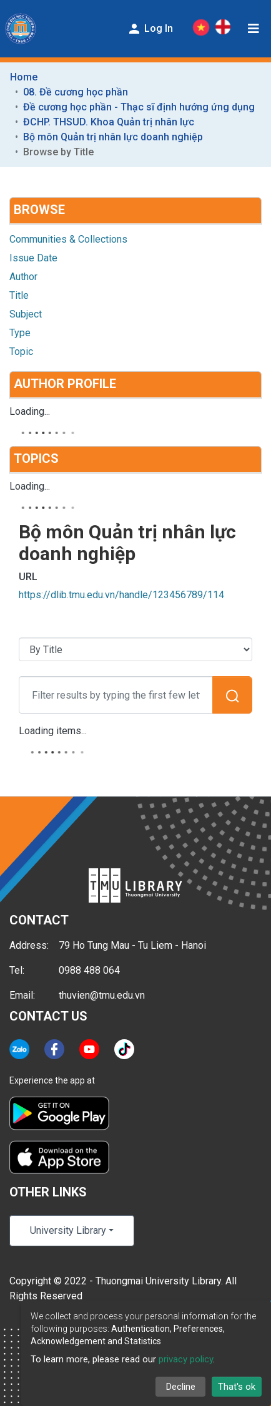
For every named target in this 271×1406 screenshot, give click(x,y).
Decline (180, 1386)
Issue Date (33, 258)
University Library (68, 1230)
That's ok (236, 1386)
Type (20, 333)
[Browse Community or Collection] (135, 649)
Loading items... (53, 731)
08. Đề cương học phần (75, 92)
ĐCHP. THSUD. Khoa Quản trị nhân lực (108, 122)
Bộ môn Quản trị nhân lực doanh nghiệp (113, 137)
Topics (36, 458)
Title (19, 295)
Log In (150, 28)
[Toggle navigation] (253, 28)
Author (23, 277)
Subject (25, 314)
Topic (21, 351)
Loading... (29, 411)
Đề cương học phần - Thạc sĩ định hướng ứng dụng (139, 107)
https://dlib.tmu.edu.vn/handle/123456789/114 (121, 595)
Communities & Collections (68, 239)
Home (23, 77)
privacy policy (186, 1359)
